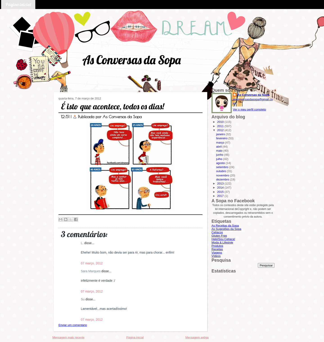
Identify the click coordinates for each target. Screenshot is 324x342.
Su (83, 299)
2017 (221, 196)
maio (219, 150)
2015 (221, 192)
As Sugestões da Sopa (226, 229)
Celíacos (217, 232)
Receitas (217, 249)
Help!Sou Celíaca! (223, 239)
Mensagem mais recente (68, 337)
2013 (221, 183)
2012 (221, 130)
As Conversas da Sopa (131, 59)
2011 (221, 126)
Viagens (217, 252)
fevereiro (222, 138)
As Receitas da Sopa (225, 225)
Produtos (217, 246)
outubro (221, 171)
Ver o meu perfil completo (249, 109)
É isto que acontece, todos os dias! (112, 106)
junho (220, 154)
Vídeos (216, 256)
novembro (223, 175)
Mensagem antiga (197, 337)
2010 (221, 122)
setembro (222, 167)
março (220, 142)
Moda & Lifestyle (222, 242)
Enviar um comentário (72, 325)
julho (219, 159)
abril (219, 146)
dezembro (223, 179)
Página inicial (18, 4)
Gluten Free (219, 235)
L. (82, 243)
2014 (221, 187)
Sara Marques (91, 271)
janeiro (221, 134)
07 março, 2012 (92, 263)
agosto (221, 163)
